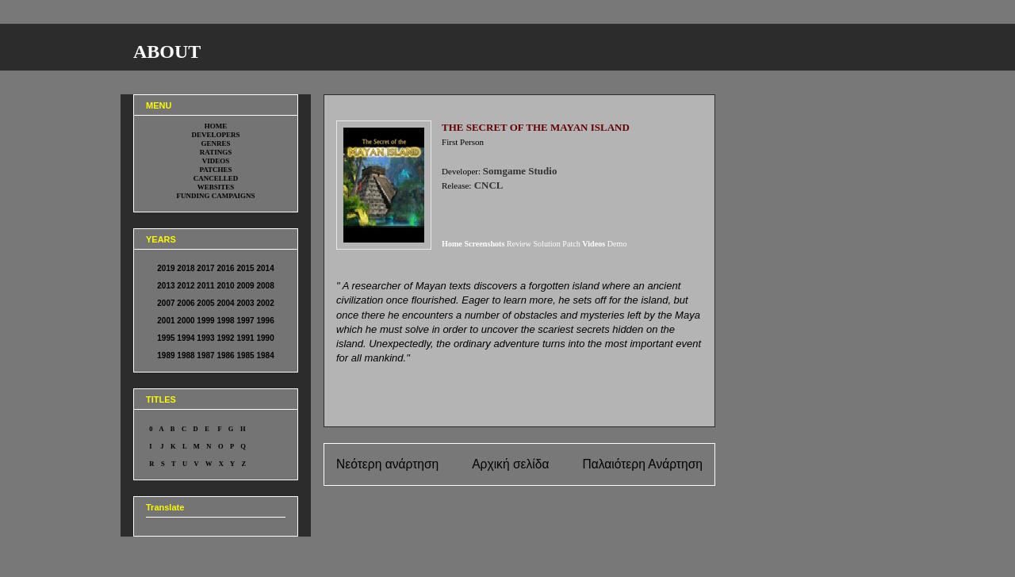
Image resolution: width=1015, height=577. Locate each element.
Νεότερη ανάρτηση (387, 464)
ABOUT (167, 51)
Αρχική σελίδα (510, 464)
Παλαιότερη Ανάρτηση (642, 464)
